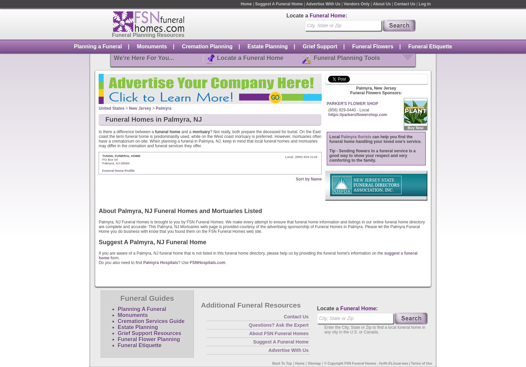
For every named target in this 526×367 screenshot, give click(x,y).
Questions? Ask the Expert (279, 325)
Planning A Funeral (142, 309)
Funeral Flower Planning (149, 339)
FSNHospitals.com (207, 262)
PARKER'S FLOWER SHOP (352, 103)
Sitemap (314, 363)
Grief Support (320, 46)
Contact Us (404, 4)
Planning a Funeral (98, 46)
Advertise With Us (323, 4)
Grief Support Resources (149, 333)
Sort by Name (309, 179)
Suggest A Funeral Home (279, 4)
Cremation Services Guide (151, 321)
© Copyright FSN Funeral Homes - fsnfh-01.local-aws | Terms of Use (378, 363)
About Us (382, 4)
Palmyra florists (356, 137)
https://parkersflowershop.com (357, 114)
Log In (425, 4)
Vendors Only (357, 4)
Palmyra (163, 108)
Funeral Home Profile (118, 170)
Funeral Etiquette (430, 46)
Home (246, 4)
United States (111, 108)
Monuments (152, 46)
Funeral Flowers (372, 46)
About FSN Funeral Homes (279, 333)
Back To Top (282, 363)
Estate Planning (268, 46)
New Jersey (140, 108)
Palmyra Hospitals (160, 262)
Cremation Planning (207, 46)
